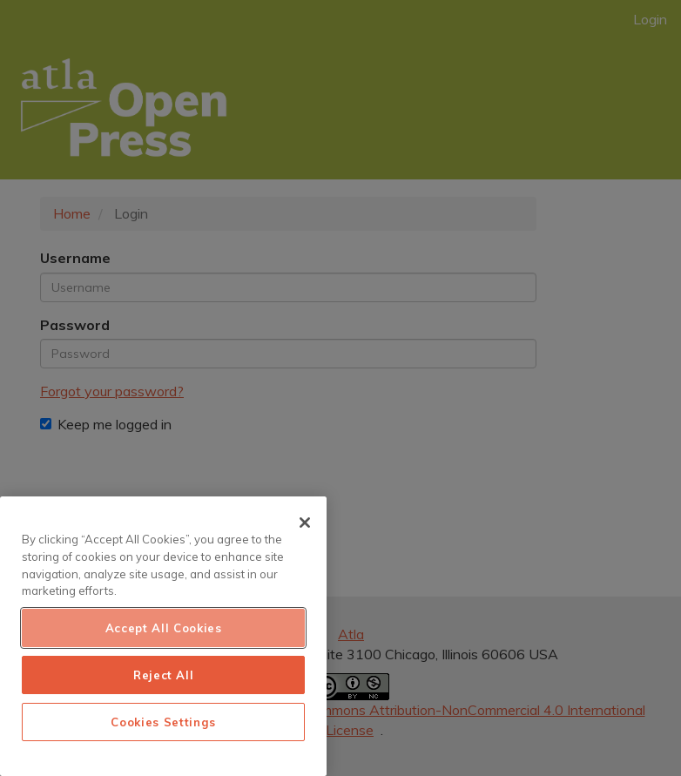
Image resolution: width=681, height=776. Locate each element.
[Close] (305, 522)
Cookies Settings (163, 722)
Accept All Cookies (163, 628)
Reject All (163, 675)
